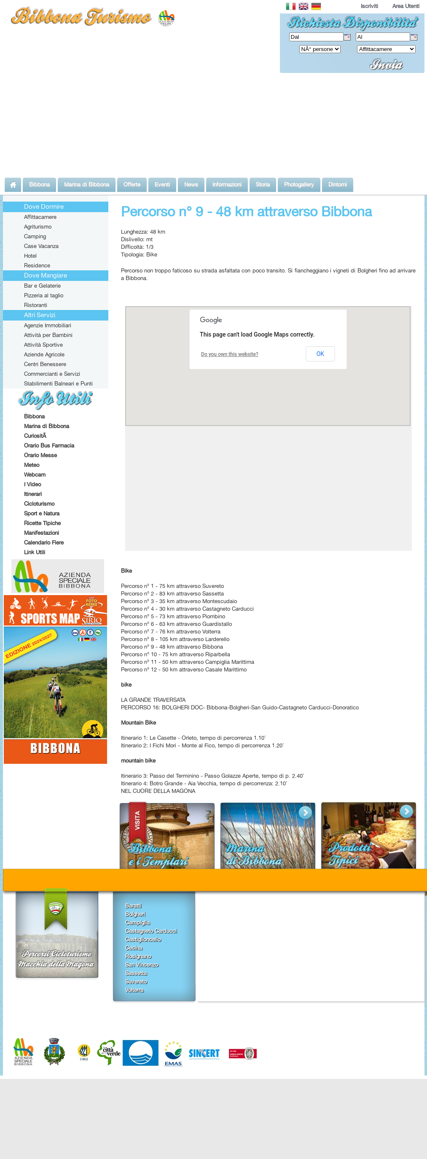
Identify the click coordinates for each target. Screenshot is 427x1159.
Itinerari (33, 494)
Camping (35, 236)
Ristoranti (35, 305)
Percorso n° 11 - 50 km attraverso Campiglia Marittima (187, 661)
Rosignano (138, 956)
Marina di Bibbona (46, 426)
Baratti (133, 905)
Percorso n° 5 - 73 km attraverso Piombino (173, 616)
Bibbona (34, 416)
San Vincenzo (141, 964)
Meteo (31, 464)
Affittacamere (40, 216)
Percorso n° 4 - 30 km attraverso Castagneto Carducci (187, 608)
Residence (37, 265)
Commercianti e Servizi (52, 373)
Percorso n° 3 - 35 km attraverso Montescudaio (179, 601)
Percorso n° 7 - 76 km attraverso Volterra (170, 631)
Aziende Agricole (44, 354)
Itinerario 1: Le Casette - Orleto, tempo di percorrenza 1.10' (193, 737)
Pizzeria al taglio (43, 295)
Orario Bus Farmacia (49, 445)
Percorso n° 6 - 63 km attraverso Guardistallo (176, 623)
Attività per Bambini (48, 335)
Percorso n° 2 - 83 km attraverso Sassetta (172, 593)
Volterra (134, 989)
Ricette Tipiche (42, 523)
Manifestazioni (41, 532)
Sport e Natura (41, 513)
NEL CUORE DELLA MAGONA (158, 790)
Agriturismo (37, 226)
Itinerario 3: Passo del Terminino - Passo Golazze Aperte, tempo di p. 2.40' (212, 775)
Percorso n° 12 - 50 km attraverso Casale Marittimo (184, 669)
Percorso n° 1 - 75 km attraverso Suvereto (172, 585)
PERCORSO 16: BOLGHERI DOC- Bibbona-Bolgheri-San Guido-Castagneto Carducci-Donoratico (240, 707)
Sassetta (136, 973)
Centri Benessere (45, 364)
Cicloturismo (39, 503)
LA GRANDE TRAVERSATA (153, 699)
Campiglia (137, 922)
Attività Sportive (43, 344)
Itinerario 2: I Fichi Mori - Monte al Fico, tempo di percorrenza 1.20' (202, 745)
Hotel (30, 255)
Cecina (133, 947)
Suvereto (136, 981)
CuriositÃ (36, 435)
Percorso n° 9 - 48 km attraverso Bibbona (172, 646)
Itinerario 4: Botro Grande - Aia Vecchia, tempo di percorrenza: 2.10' (204, 783)
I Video (32, 484)
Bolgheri (135, 914)
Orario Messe (40, 455)
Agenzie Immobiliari (47, 325)
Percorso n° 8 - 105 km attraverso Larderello (175, 639)
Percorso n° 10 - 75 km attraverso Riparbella (175, 654)
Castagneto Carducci (151, 930)
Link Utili (34, 552)
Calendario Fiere (44, 542)
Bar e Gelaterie (42, 285)
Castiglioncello (143, 939)
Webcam (35, 474)
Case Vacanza (41, 246)
